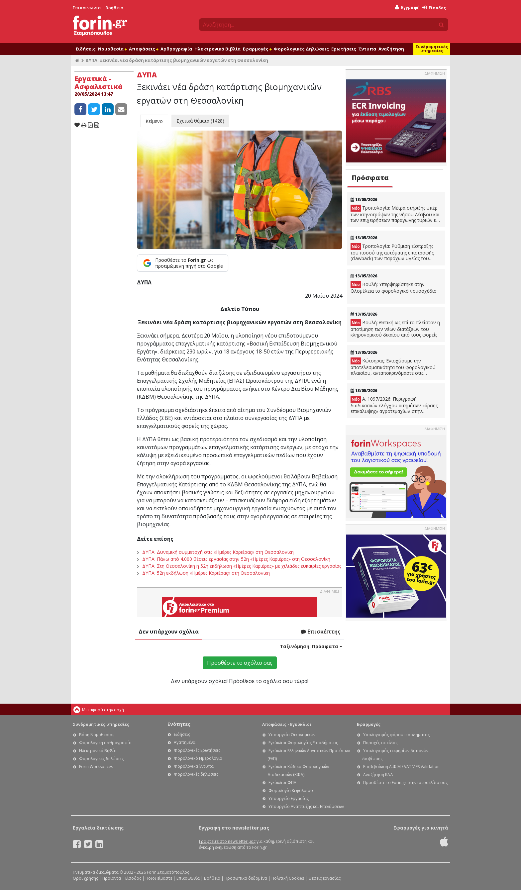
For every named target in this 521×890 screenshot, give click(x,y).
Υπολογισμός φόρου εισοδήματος (396, 735)
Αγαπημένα (184, 742)
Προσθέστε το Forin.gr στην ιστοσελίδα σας (405, 782)
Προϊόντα (111, 878)
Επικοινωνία (87, 8)
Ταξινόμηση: (311, 646)
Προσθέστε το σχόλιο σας (239, 662)
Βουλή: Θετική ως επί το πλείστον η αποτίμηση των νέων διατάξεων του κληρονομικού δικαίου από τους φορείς (395, 328)
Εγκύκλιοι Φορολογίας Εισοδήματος (303, 742)
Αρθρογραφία (176, 49)
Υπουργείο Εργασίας (288, 798)
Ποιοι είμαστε (159, 878)
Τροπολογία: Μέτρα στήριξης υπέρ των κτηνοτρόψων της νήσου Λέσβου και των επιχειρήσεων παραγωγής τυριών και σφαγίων (395, 214)
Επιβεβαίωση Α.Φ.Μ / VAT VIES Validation (401, 766)
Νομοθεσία (112, 49)
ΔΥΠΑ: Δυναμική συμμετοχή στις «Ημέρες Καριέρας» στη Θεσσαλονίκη (218, 552)
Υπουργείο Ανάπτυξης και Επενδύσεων (306, 806)
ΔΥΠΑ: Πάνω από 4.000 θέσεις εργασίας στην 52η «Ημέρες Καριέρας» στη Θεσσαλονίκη (236, 559)
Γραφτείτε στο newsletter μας (227, 841)
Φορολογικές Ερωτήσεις (197, 750)
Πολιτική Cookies (287, 878)
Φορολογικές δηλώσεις (101, 758)
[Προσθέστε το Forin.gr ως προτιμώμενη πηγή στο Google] (182, 263)
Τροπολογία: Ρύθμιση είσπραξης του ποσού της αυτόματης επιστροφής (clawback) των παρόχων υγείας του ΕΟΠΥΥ (392, 252)
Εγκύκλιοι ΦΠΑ (282, 782)
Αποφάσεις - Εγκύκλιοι (286, 724)
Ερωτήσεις (343, 49)
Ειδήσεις (86, 49)
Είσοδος (434, 8)
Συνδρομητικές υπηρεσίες (431, 48)
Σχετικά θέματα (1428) (200, 121)
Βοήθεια (114, 8)
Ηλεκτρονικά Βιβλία (217, 49)
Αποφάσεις (143, 49)
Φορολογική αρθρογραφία (105, 742)
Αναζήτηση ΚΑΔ (378, 774)
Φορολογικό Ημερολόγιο (198, 758)
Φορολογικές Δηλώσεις (301, 49)
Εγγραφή (407, 7)
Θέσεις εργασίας (324, 878)
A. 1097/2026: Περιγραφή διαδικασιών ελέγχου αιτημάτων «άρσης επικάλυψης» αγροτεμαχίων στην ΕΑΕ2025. (394, 405)
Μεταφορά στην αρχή (103, 710)
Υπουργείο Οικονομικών (291, 735)
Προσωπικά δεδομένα (246, 878)
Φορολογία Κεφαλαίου (290, 790)
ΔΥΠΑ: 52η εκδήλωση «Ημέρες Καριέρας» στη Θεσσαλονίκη (206, 573)
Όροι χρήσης (85, 878)
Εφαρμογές (257, 49)
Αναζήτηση (391, 49)
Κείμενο (154, 121)
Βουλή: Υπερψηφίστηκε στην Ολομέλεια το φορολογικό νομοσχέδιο (394, 287)
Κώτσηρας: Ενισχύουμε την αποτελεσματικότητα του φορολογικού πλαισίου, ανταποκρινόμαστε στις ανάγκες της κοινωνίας (393, 366)
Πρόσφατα (370, 177)
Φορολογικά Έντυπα (194, 766)
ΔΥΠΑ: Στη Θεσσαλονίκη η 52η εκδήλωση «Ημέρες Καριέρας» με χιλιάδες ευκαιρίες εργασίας (241, 566)
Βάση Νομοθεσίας (96, 735)
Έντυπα (367, 49)
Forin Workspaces (96, 766)
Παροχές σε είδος (380, 742)
